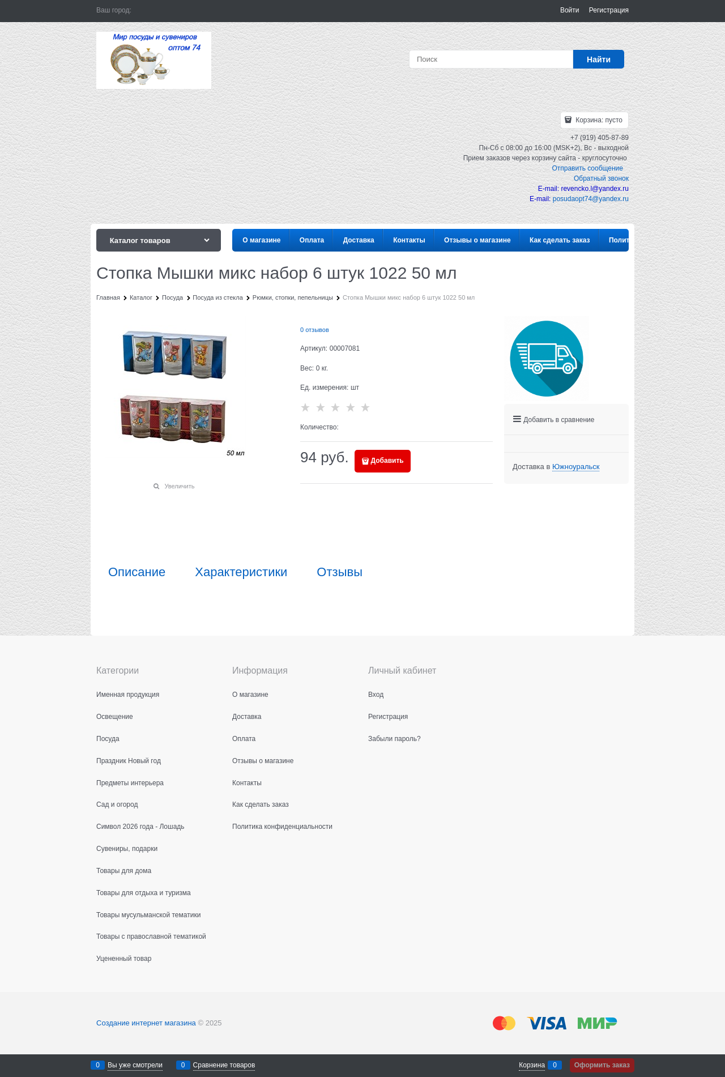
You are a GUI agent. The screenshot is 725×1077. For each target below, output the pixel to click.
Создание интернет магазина (146, 1023)
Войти (569, 10)
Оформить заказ (602, 1065)
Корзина (532, 1065)
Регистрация (609, 10)
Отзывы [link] (339, 572)
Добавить (387, 461)
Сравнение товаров (224, 1065)
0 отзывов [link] (314, 329)
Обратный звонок (601, 178)
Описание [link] (136, 572)
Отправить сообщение (587, 168)
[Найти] (598, 59)
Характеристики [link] (241, 572)
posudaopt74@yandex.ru (591, 199)
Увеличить (179, 486)
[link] (575, 466)
